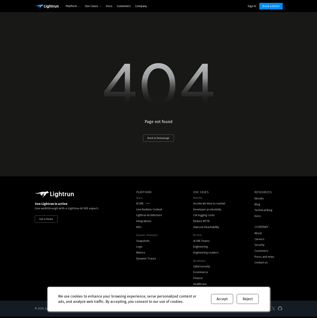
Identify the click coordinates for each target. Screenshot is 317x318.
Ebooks (259, 198)
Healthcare (199, 285)
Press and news (264, 257)
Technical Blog (263, 210)
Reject (248, 299)
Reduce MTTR (201, 221)
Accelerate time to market (209, 203)
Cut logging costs (204, 215)
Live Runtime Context (149, 209)
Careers (259, 239)
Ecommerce (200, 273)
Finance (197, 279)
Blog (257, 204)
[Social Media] (273, 310)
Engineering (200, 247)
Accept (222, 299)
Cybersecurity (201, 267)
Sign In (252, 6)
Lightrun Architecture (149, 215)
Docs (109, 6)
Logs (139, 247)
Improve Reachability (206, 227)
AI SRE (140, 203)
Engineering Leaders (206, 253)
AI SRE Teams (201, 241)
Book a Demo (271, 6)
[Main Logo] (46, 6)
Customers (124, 6)
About (258, 233)
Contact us (261, 263)
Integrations (144, 221)
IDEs (139, 227)
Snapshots (143, 241)
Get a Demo (46, 219)
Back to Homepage (158, 138)
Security (259, 245)
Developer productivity (207, 209)
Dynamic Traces (146, 259)
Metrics (141, 253)
